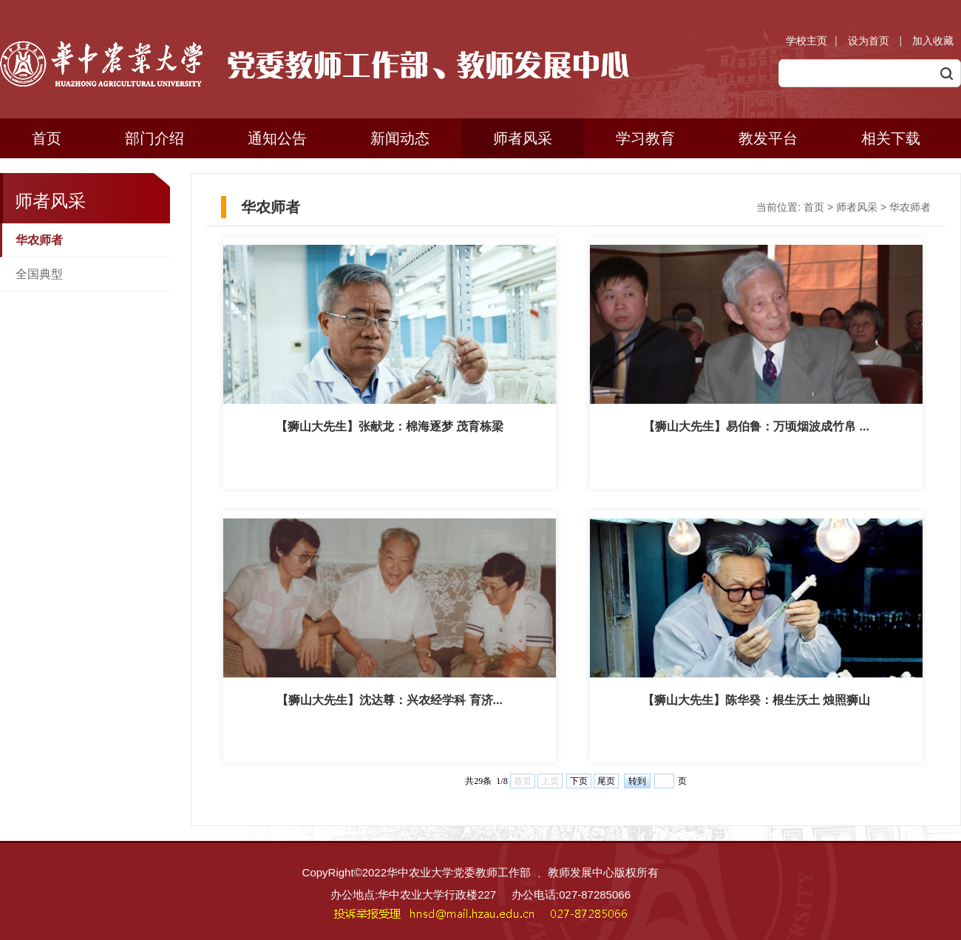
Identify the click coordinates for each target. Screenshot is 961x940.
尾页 (606, 781)
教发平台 (768, 138)
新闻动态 (399, 138)
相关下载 (890, 138)
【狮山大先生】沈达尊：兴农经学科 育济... (389, 700)
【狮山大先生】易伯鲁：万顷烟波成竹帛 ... (756, 426)
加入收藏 (933, 41)
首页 (46, 138)
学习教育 (645, 138)
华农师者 (39, 240)
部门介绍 (154, 138)
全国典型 (39, 274)
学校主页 (806, 41)
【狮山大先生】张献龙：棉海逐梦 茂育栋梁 (389, 426)
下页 (579, 781)
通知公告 (277, 138)
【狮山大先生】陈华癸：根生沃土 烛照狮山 (756, 700)
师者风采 (522, 138)
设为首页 (870, 41)
